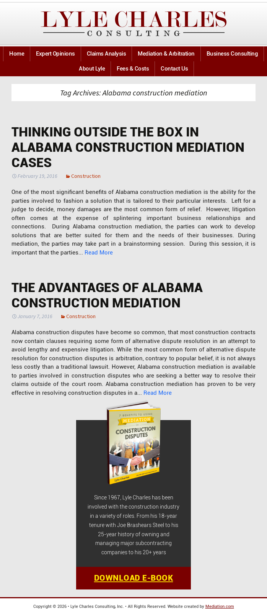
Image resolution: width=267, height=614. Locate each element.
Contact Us (174, 68)
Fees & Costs (133, 68)
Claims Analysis (106, 53)
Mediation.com (219, 606)
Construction (86, 175)
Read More (99, 252)
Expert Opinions (55, 53)
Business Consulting (232, 53)
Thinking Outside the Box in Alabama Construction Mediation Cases (127, 147)
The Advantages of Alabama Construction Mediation (107, 295)
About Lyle (92, 68)
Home (16, 53)
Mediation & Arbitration (166, 53)
